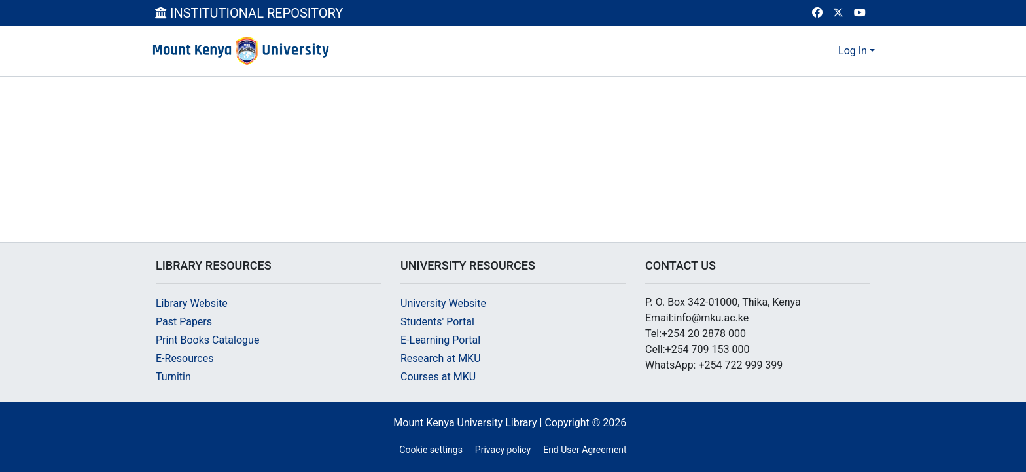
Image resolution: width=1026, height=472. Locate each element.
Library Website (192, 303)
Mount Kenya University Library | (468, 422)
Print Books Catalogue (207, 340)
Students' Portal (437, 322)
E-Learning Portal (440, 340)
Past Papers (184, 322)
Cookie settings (431, 450)
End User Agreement (584, 450)
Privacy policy (503, 450)
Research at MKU (440, 358)
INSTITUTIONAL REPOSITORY (249, 13)
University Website (443, 303)
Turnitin (173, 377)
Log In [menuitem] (852, 51)
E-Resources (184, 358)
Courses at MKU (438, 377)
